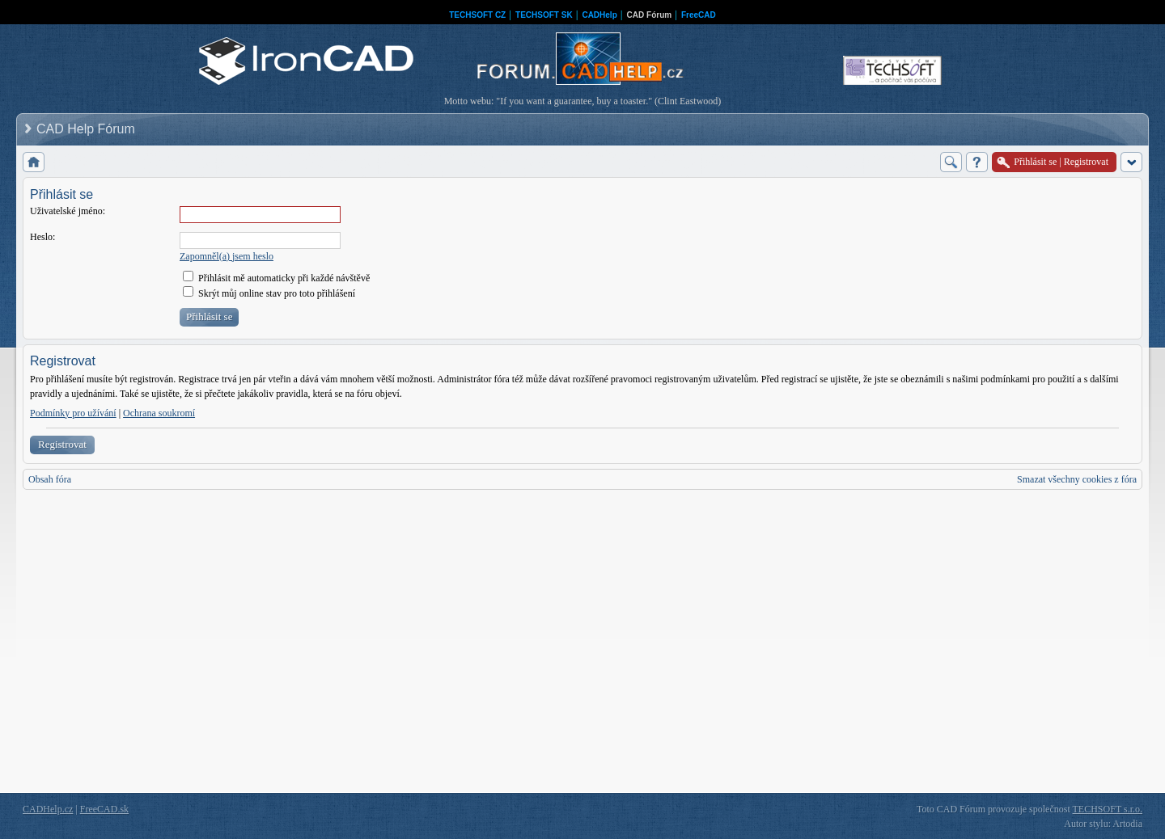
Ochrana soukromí (159, 413)
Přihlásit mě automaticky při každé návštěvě (276, 278)
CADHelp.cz (48, 809)
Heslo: (42, 236)
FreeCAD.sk (104, 809)
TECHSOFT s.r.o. (1107, 809)
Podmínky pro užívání (73, 413)
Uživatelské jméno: (67, 211)
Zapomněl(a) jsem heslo (226, 256)
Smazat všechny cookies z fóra (1077, 479)
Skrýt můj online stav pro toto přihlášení (269, 293)
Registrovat (62, 444)
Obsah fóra (49, 479)
